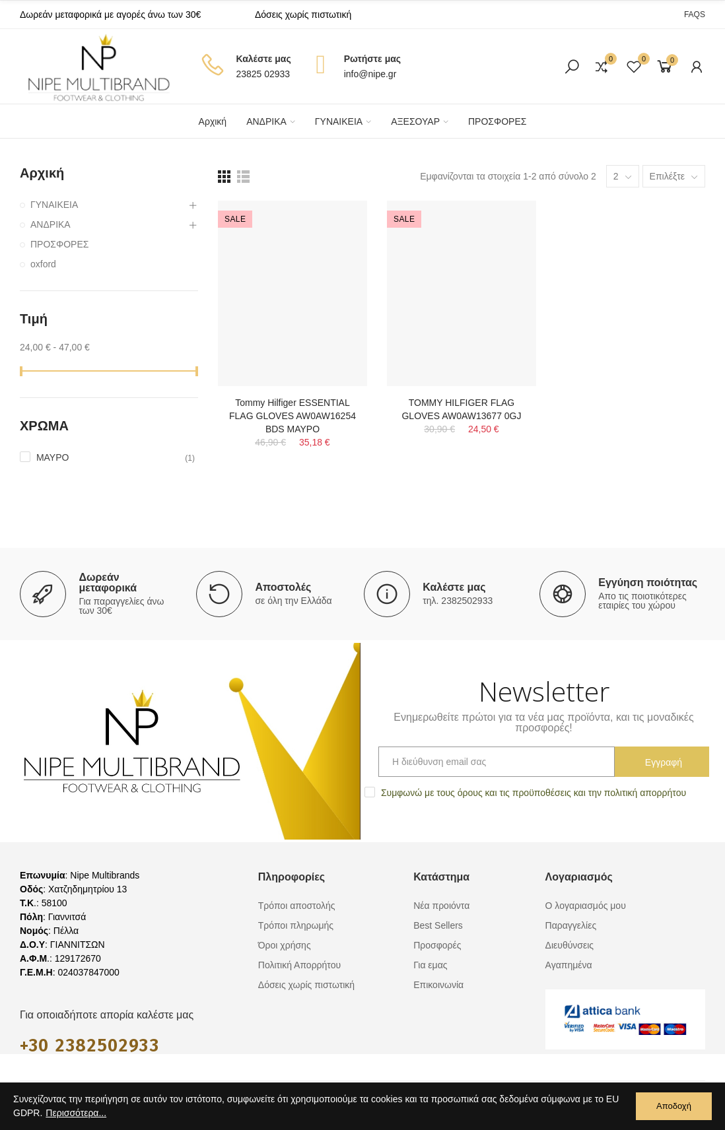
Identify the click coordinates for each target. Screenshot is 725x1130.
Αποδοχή (673, 1106)
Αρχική (42, 173)
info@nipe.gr (370, 74)
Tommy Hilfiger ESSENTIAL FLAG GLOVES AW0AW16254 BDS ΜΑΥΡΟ (292, 415)
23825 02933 (263, 74)
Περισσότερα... (76, 1113)
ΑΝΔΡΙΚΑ (50, 224)
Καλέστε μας (454, 587)
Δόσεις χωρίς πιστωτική (303, 14)
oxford (43, 264)
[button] (694, 14)
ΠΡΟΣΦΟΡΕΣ (59, 244)
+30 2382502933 (90, 1045)
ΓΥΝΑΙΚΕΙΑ (54, 204)
